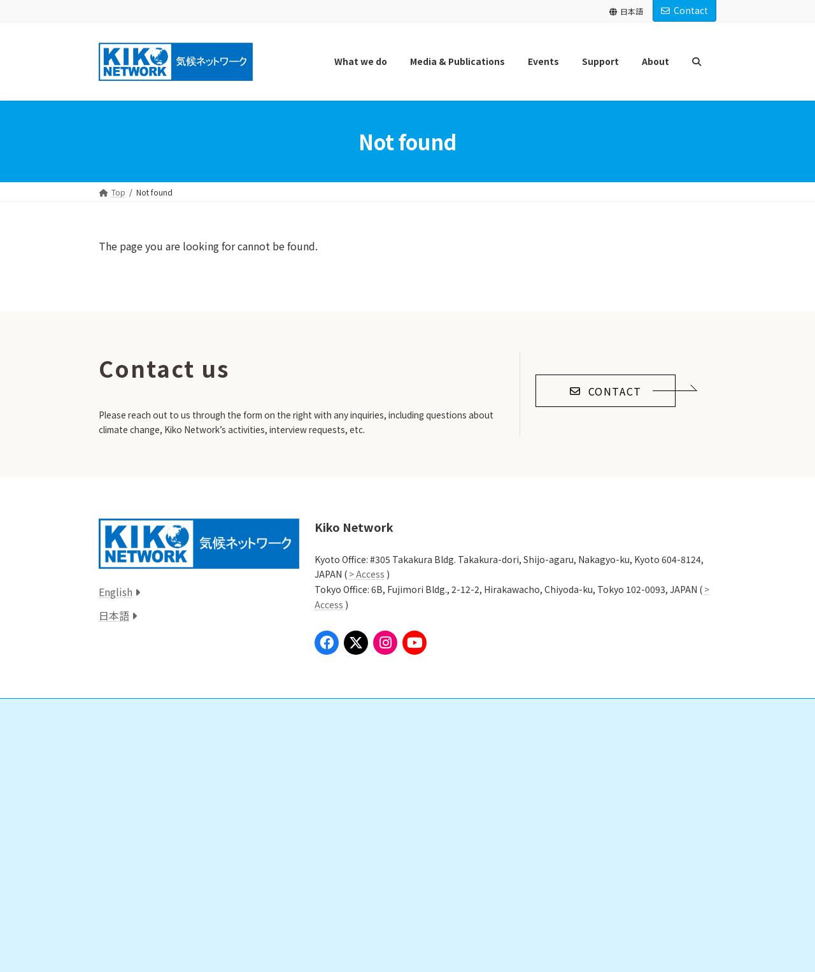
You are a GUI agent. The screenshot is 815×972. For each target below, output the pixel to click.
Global (126, 762)
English (115, 591)
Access (542, 873)
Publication (134, 873)
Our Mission (559, 762)
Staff (547, 784)
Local (123, 806)
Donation (342, 762)
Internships (345, 806)
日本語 (626, 11)
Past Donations (352, 828)
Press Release (137, 850)
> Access (367, 574)
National (129, 784)
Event (115, 916)
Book (123, 895)
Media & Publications (143, 828)
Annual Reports (565, 806)
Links (327, 850)
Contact (684, 10)
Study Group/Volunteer (367, 784)
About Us (547, 739)
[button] (605, 391)
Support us (337, 739)
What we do (127, 739)
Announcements (559, 828)
